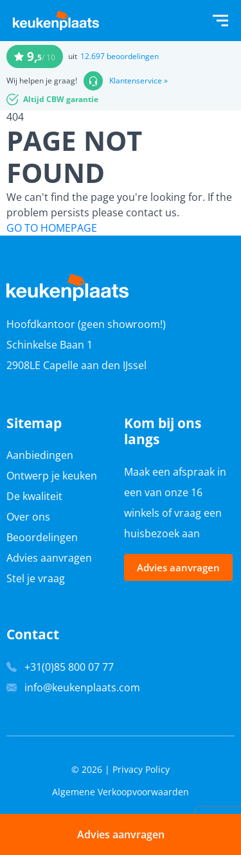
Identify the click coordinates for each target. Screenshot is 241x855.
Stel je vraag (35, 578)
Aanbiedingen (39, 455)
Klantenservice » (138, 81)
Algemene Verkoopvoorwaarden (120, 792)
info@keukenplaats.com (82, 687)
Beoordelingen (42, 537)
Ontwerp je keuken (51, 475)
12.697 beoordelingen (119, 56)
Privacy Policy (141, 769)
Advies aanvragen (49, 557)
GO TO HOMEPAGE (51, 228)
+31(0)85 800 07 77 (69, 667)
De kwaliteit (34, 496)
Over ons (28, 516)
